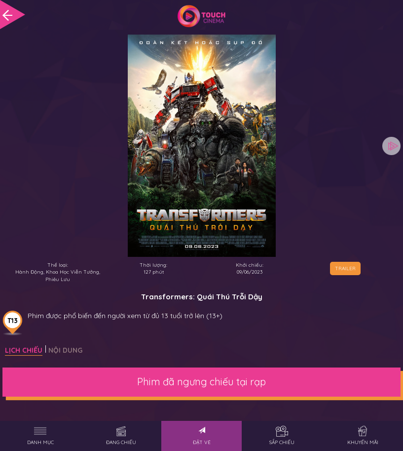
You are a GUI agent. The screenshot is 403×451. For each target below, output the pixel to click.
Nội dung (65, 350)
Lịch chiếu (23, 350)
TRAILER (345, 268)
